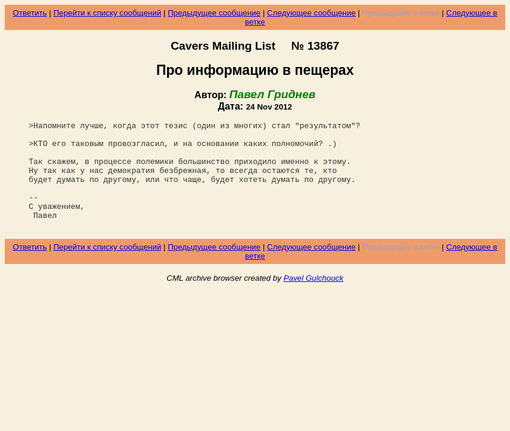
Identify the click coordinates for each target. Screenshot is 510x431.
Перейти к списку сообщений (107, 12)
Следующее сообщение (311, 12)
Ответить (30, 12)
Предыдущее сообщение (214, 12)
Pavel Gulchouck (314, 299)
